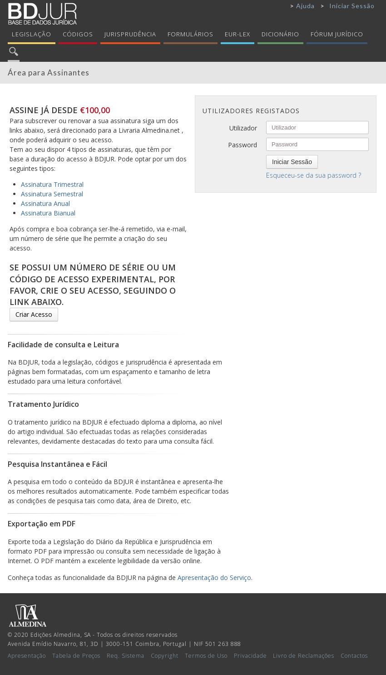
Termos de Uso (206, 656)
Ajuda (305, 6)
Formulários (190, 34)
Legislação (31, 34)
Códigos (78, 34)
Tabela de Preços (76, 656)
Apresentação (27, 656)
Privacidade (250, 656)
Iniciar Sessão (352, 6)
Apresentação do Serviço (214, 577)
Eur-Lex (237, 34)
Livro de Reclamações (303, 656)
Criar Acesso (33, 314)
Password (242, 144)
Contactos (354, 656)
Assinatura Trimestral (52, 184)
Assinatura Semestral (52, 194)
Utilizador (243, 128)
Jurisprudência (130, 34)
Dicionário (280, 34)
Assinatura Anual (45, 203)
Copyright (164, 656)
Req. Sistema (125, 656)
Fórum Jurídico (337, 34)
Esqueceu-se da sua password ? (313, 175)
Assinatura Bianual (48, 213)
